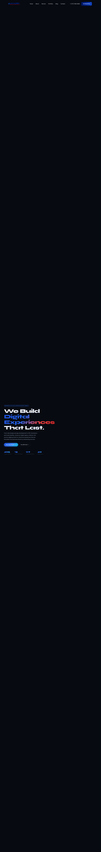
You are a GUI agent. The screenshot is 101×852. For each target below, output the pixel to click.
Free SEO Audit (25, 444)
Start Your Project (11, 444)
